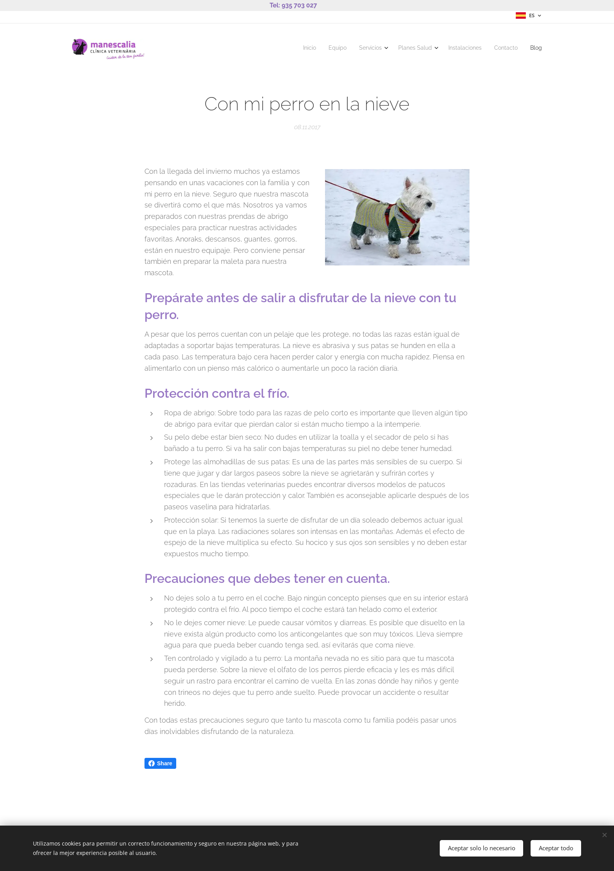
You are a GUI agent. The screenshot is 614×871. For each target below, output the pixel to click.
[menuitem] (461, 49)
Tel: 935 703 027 (293, 5)
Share (160, 763)
